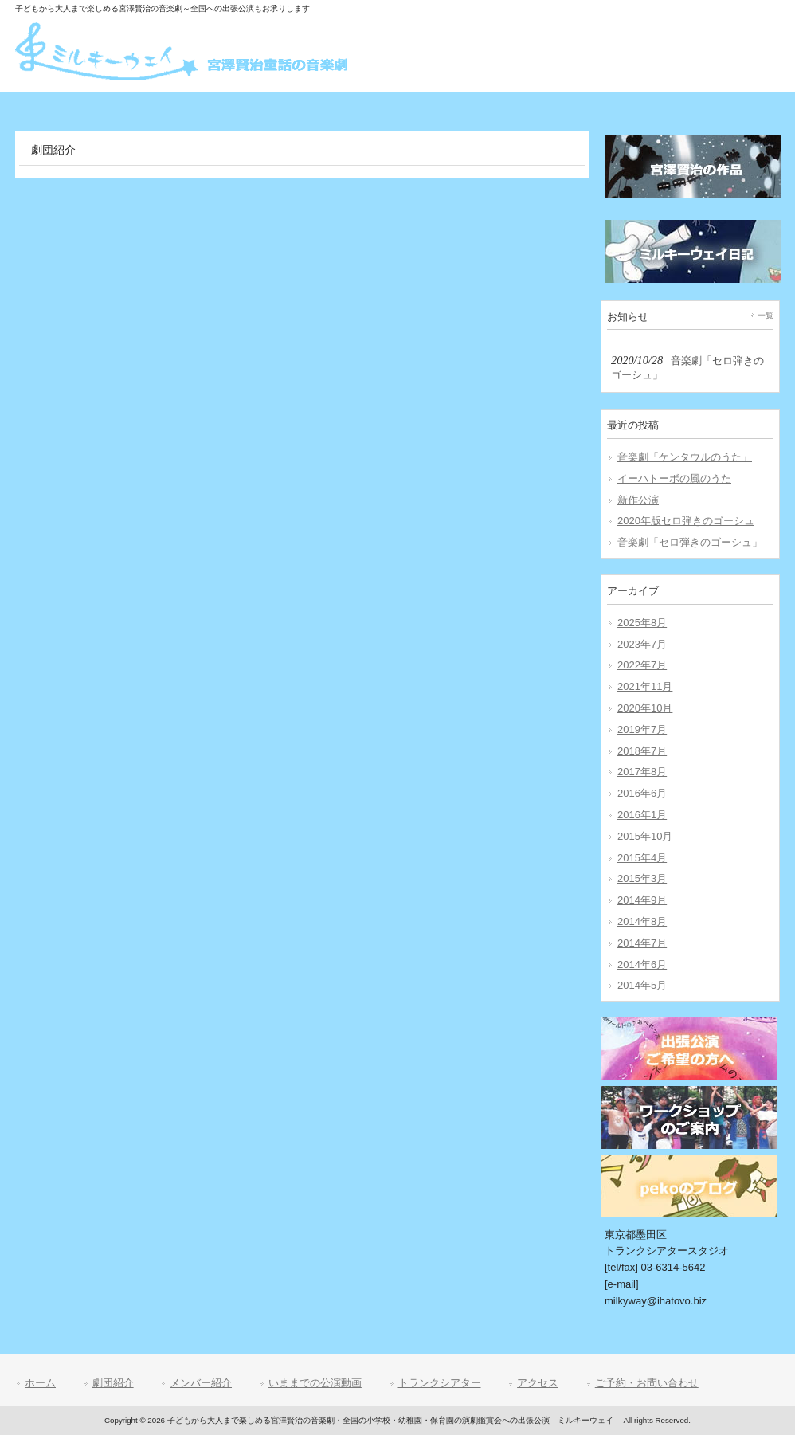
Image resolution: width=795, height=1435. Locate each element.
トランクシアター (439, 1383)
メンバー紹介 (201, 1383)
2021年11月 (644, 686)
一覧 (765, 315)
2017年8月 (642, 772)
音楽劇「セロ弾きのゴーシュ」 (689, 542)
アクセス (537, 1383)
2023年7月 (642, 644)
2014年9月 (642, 900)
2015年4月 (642, 858)
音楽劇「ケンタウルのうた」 (684, 457)
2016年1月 (642, 815)
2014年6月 (642, 964)
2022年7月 (642, 665)
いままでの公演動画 (315, 1383)
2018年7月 (642, 751)
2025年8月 (642, 623)
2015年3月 (642, 878)
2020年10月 (644, 708)
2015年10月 (644, 836)
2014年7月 (642, 943)
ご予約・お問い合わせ (647, 1383)
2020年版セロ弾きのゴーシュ (685, 521)
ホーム (40, 1383)
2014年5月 (642, 985)
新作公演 (638, 500)
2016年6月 (642, 793)
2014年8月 (642, 921)
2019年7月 (642, 729)
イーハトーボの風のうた (674, 478)
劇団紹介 (113, 1383)
